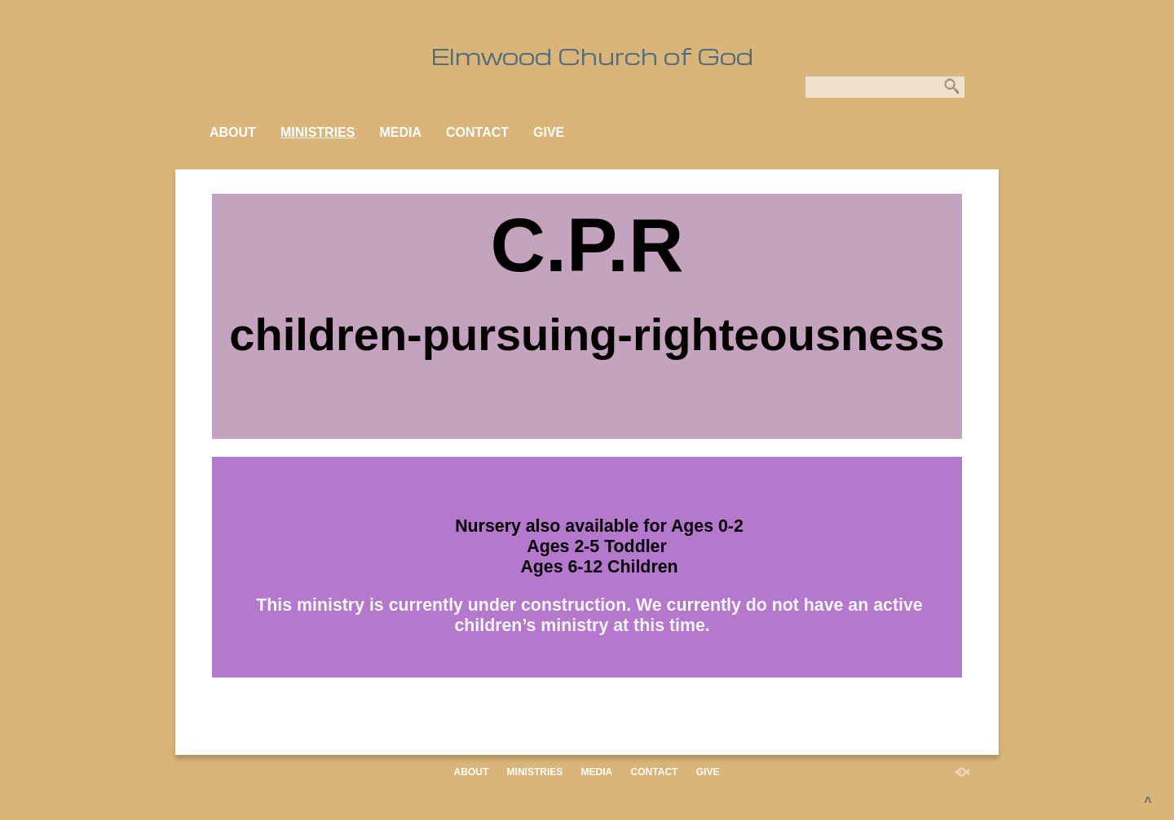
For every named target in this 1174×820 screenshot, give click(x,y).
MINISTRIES (317, 132)
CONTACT (477, 132)
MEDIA (400, 132)
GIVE (548, 132)
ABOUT (233, 132)
